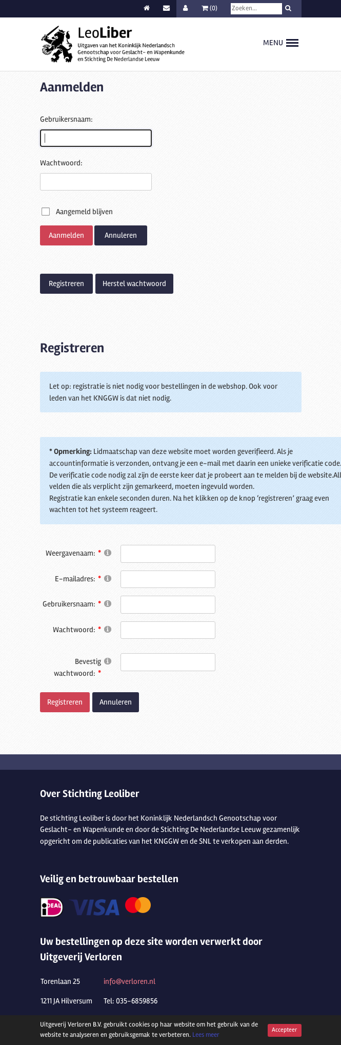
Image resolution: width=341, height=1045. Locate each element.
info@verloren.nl (129, 981)
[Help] (107, 552)
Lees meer (205, 1035)
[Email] (168, 579)
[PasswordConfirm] (168, 662)
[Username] (168, 605)
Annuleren (121, 235)
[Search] (256, 8)
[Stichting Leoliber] (112, 43)
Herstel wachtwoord (134, 283)
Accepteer (284, 1029)
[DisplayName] (168, 554)
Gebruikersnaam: (66, 119)
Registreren (66, 283)
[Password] (168, 630)
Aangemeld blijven (84, 211)
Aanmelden (66, 235)
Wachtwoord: (61, 162)
